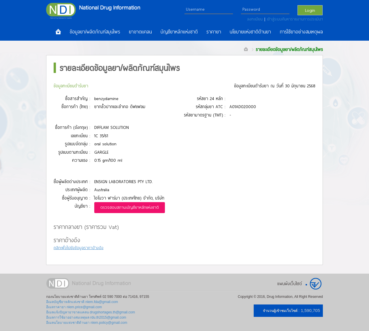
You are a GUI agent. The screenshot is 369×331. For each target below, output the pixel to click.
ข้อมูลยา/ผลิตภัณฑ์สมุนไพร (94, 32)
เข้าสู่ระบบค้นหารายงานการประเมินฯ (295, 19)
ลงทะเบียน (255, 19)
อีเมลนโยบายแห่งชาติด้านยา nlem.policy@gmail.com (86, 323)
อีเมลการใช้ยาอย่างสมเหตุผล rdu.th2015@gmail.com (86, 317)
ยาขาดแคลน (140, 32)
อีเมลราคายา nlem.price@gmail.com (74, 307)
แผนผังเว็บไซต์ (289, 283)
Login (310, 10)
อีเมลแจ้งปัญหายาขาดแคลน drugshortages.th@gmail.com (90, 312)
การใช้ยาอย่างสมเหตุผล (301, 32)
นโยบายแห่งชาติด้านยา (250, 32)
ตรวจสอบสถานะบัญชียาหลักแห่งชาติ (129, 207)
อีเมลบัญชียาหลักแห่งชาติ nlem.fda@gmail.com (82, 302)
